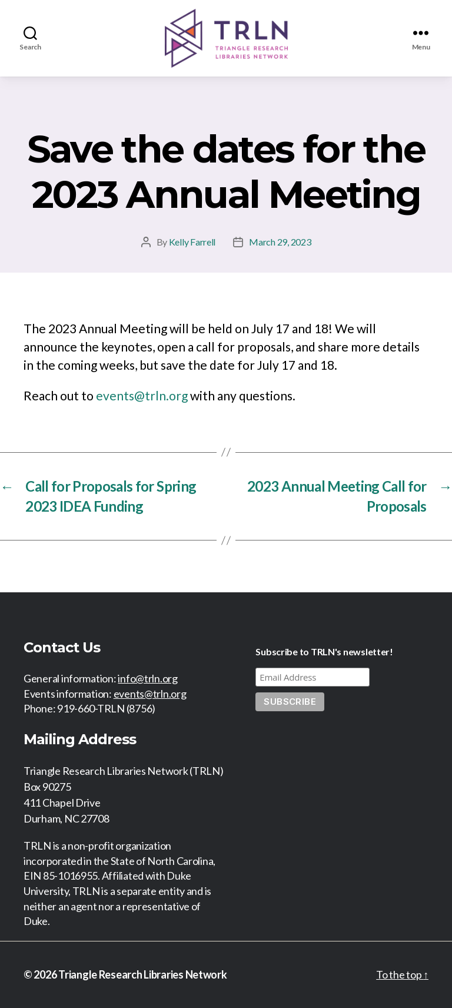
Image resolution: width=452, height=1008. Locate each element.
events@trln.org (142, 395)
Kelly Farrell (192, 241)
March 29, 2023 (280, 241)
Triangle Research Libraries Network (142, 974)
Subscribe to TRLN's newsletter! (324, 651)
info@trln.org (148, 678)
